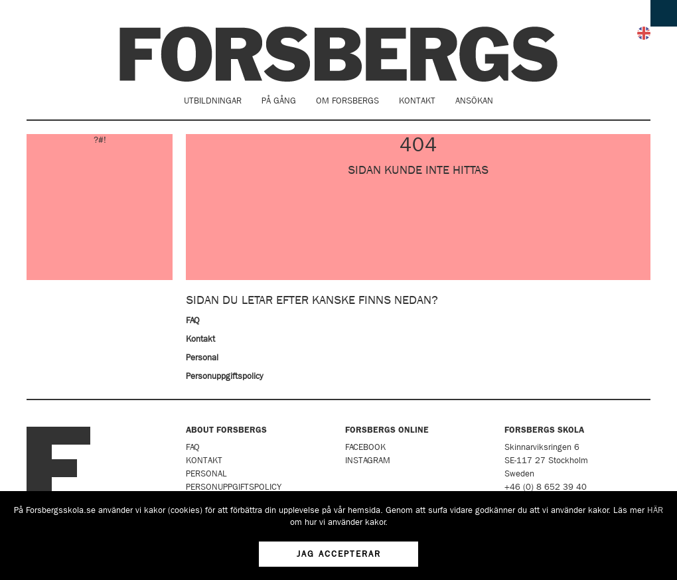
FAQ (193, 320)
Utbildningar (213, 101)
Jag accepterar (339, 554)
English (643, 33)
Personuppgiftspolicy (224, 376)
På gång (279, 101)
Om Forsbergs (347, 101)
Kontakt (417, 101)
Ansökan (474, 101)
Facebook (365, 447)
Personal (202, 357)
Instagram (367, 460)
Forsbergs (338, 54)
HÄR (655, 510)
